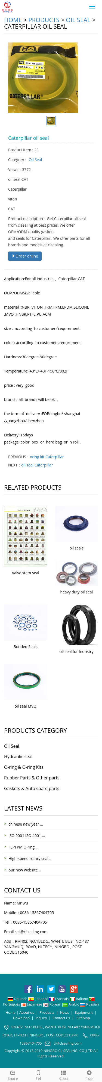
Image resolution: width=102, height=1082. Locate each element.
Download (21, 1017)
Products (43, 20)
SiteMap (83, 1017)
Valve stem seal (25, 572)
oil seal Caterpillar (37, 465)
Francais (59, 998)
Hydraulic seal (18, 756)
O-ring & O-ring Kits (24, 767)
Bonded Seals (26, 646)
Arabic (71, 1004)
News (64, 1012)
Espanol (38, 998)
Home (13, 20)
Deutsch (18, 998)
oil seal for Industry (77, 651)
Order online (25, 256)
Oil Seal (78, 20)
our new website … (25, 870)
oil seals (76, 548)
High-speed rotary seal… (29, 858)
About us (26, 1012)
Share (13, 1075)
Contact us (61, 1017)
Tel (38, 1075)
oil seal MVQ (25, 706)
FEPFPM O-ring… (23, 847)
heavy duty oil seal (76, 592)
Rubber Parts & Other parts (31, 778)
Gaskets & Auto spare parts (31, 788)
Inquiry (41, 1017)
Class (64, 1075)
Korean (52, 1004)
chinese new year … (25, 824)
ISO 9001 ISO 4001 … (26, 835)
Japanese (32, 1004)
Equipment (83, 1012)
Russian (89, 1004)
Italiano (79, 998)
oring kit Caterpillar (47, 456)
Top (89, 1075)
